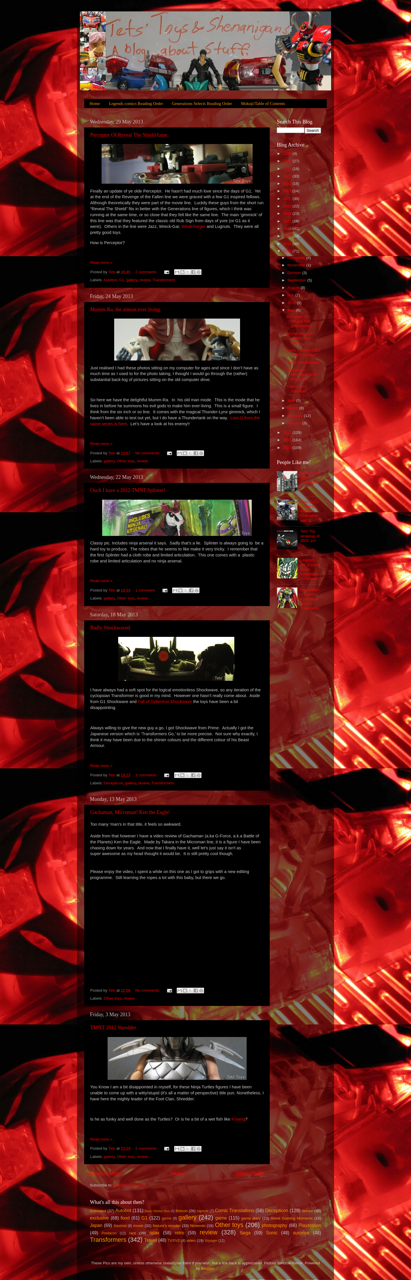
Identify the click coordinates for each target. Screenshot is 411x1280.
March (293, 408)
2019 (288, 206)
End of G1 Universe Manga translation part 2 (309, 511)
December (296, 258)
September (297, 280)
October (294, 273)
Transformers (163, 280)
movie (138, 1226)
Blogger (207, 1268)
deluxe (307, 1211)
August (294, 287)
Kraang (238, 1119)
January (294, 423)
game (221, 1217)
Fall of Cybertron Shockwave (165, 701)
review (144, 280)
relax (154, 1232)
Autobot (110, 280)
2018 (288, 213)
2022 (288, 183)
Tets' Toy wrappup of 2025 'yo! (309, 535)
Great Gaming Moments (292, 1218)
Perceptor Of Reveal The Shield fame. (129, 135)
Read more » (101, 262)
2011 (288, 440)
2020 (288, 199)
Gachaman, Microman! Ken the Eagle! (130, 812)
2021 (288, 191)
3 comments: (146, 775)
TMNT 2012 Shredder (113, 1027)
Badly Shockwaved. (110, 628)
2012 (288, 432)
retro (179, 1232)
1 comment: (145, 590)
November (296, 265)
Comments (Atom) (129, 1185)
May (291, 310)
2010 (288, 447)
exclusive (99, 1217)
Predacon (109, 1233)
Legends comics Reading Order (136, 103)
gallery (131, 280)
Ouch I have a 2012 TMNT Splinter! (127, 490)
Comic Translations (234, 1210)
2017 (288, 221)
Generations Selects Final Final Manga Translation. (310, 599)
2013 (288, 251)
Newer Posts (105, 1173)
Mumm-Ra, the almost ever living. (125, 309)
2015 (288, 236)
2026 (288, 153)
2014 (288, 244)
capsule (203, 1211)
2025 (288, 161)
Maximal (120, 1226)
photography (274, 1225)
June (292, 303)
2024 (288, 169)
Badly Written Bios (157, 1211)
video (191, 1240)
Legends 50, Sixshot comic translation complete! (309, 569)
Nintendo (198, 1226)
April (291, 400)
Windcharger (194, 226)
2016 (288, 228)
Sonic (272, 1232)
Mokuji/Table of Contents (263, 103)
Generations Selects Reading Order (202, 103)
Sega (245, 1232)
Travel (150, 1240)
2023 (288, 176)
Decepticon (113, 783)
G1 (121, 280)
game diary (251, 1218)
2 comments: (146, 272)
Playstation (310, 1225)
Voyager (211, 1241)
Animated (98, 1211)
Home (95, 103)
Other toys (126, 461)
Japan (96, 1225)
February (295, 416)
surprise (301, 1232)
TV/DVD (174, 1241)
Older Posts (250, 1173)
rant (132, 1233)
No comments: (148, 453)
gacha (166, 1218)
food (125, 1217)
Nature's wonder (167, 1226)
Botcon (182, 1211)
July (291, 295)
